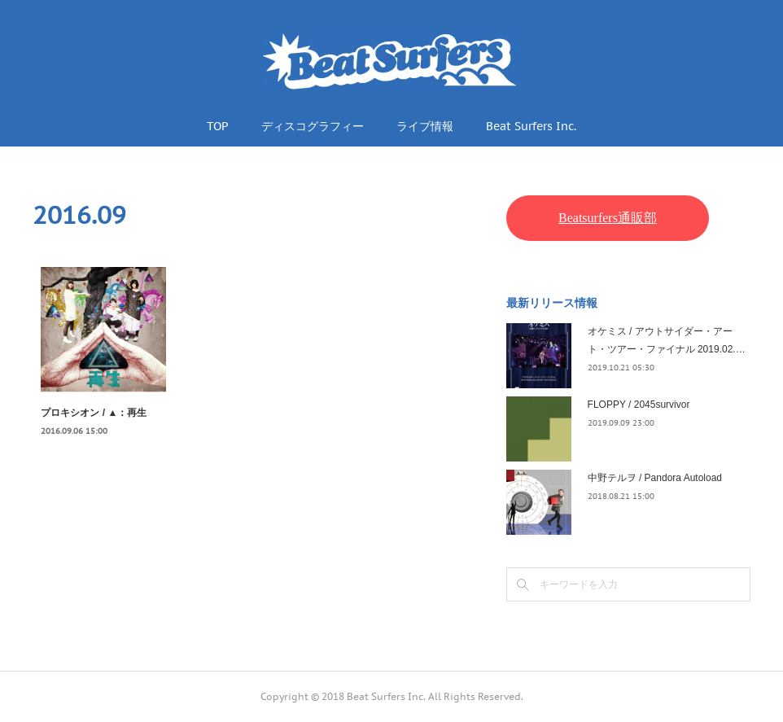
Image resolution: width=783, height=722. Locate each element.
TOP (218, 126)
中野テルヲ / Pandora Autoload (655, 478)
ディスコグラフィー (312, 126)
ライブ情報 (424, 126)
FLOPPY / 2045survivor (639, 404)
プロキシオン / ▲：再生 (94, 412)
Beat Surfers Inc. (531, 126)
